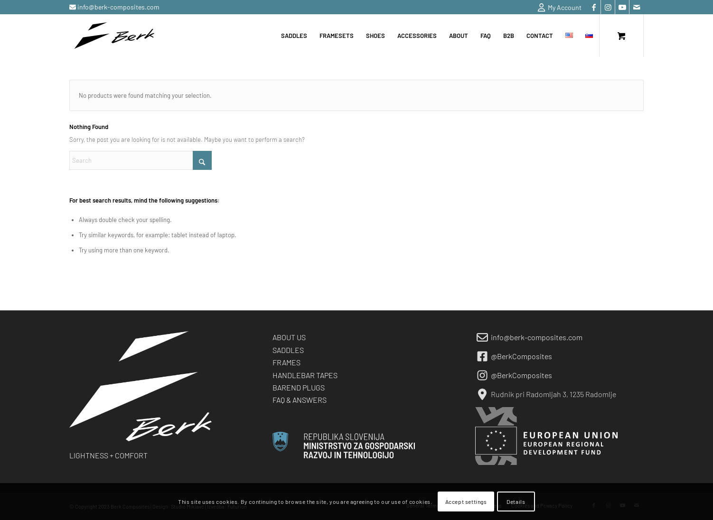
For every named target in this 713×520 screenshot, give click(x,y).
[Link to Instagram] (608, 7)
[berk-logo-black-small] (114, 35)
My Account (560, 7)
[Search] (140, 160)
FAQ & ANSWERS (299, 399)
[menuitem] (557, 7)
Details (516, 501)
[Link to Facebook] (593, 7)
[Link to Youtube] (622, 7)
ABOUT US (289, 337)
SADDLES (288, 349)
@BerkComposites (521, 356)
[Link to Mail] (636, 7)
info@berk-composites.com (117, 7)
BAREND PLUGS (298, 387)
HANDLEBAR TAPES (305, 375)
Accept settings (466, 501)
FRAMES (286, 362)
